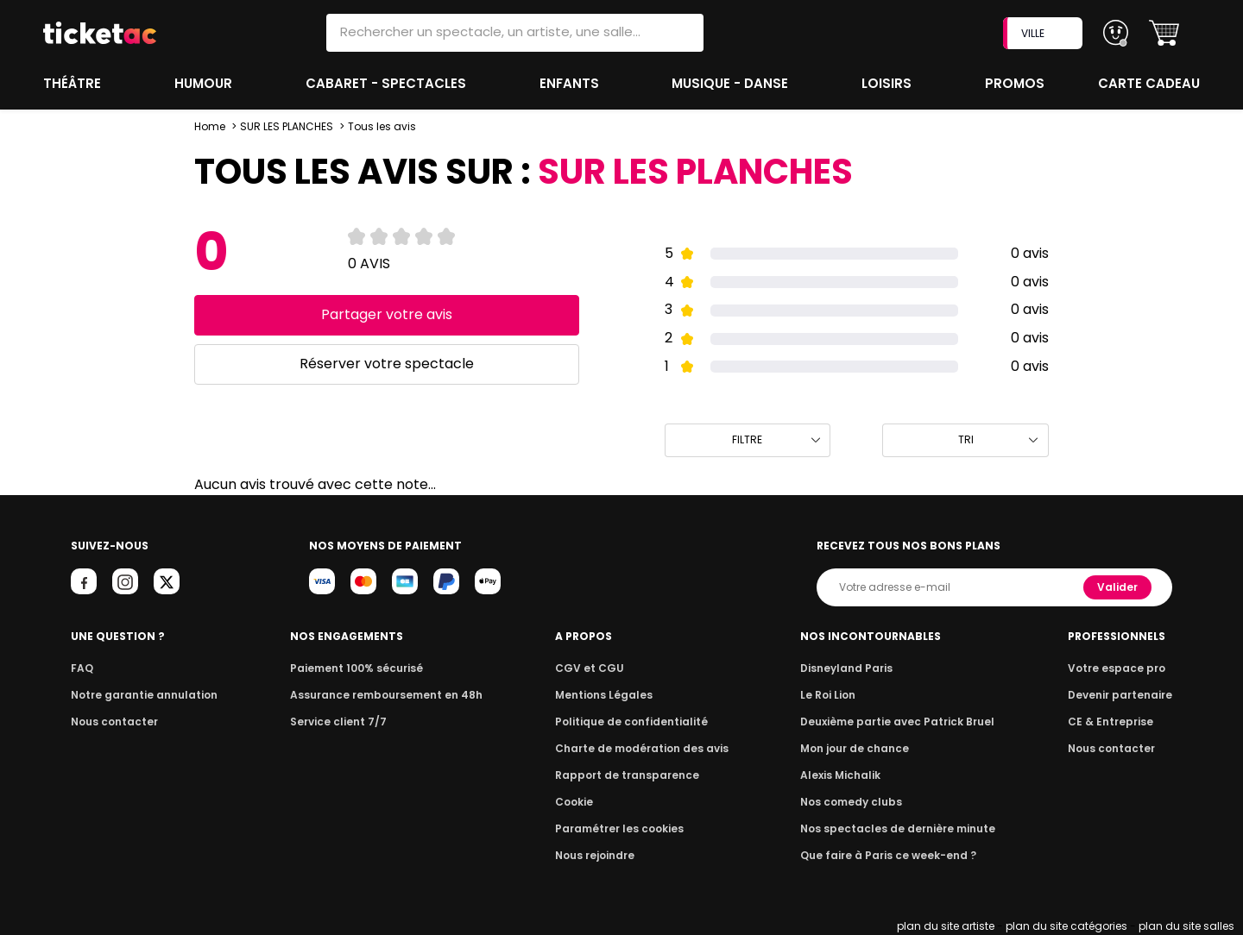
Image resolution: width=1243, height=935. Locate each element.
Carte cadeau (1150, 83)
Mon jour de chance (858, 748)
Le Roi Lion (833, 694)
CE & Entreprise (1113, 721)
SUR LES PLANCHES (286, 126)
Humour (205, 83)
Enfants (569, 83)
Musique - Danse (732, 83)
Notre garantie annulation (139, 694)
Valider (1119, 587)
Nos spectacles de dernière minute (897, 828)
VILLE (1044, 33)
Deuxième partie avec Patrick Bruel (898, 721)
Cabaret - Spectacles (387, 83)
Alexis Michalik (845, 775)
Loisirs (889, 83)
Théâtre (72, 83)
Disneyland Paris (850, 668)
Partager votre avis (386, 314)
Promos (1016, 83)
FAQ (81, 668)
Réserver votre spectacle (386, 363)
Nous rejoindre (597, 855)
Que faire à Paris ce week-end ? (889, 855)
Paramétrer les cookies (619, 828)
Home (209, 126)
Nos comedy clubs (854, 801)
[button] (1164, 33)
